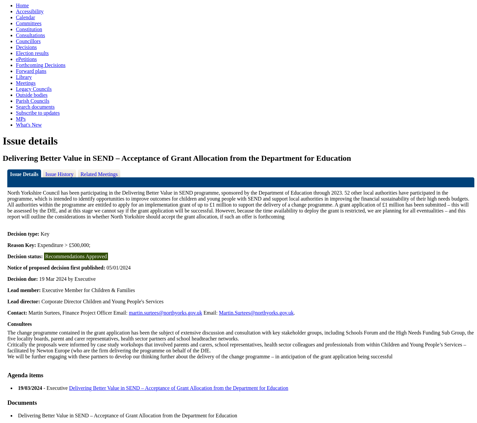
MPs (21, 119)
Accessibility (30, 11)
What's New (29, 125)
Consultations (30, 35)
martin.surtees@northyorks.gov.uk (165, 313)
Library (24, 77)
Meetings (26, 83)
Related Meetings (99, 174)
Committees (28, 23)
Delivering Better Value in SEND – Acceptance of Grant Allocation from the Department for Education (178, 388)
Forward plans (31, 71)
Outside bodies (32, 95)
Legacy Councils (34, 89)
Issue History (59, 174)
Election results (32, 53)
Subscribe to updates (38, 113)
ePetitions (26, 59)
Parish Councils (32, 101)
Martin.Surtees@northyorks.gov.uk (256, 313)
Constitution (29, 29)
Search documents (35, 107)
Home (22, 5)
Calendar (25, 17)
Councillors (28, 41)
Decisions (26, 47)
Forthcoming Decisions (41, 65)
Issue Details (24, 174)
